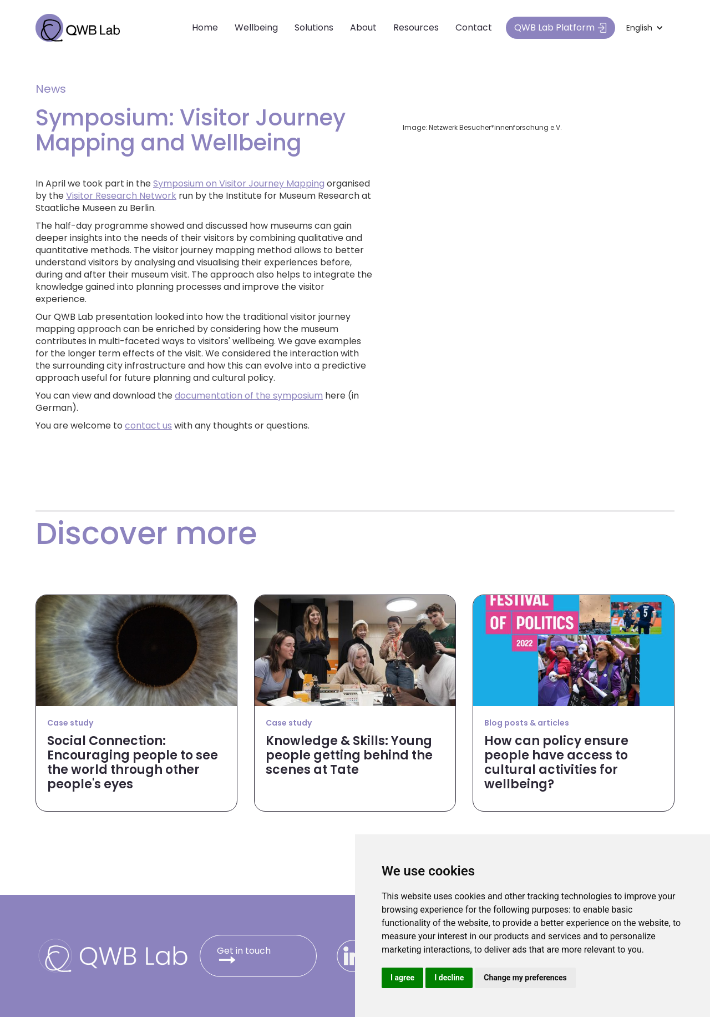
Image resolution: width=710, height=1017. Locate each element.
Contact (473, 27)
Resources (416, 27)
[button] (644, 27)
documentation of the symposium (249, 395)
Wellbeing (256, 27)
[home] (78, 28)
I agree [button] (402, 977)
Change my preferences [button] (525, 977)
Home (205, 27)
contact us (148, 425)
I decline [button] (449, 977)
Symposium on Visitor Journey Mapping (238, 183)
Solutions (314, 27)
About (363, 27)
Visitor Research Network (121, 195)
